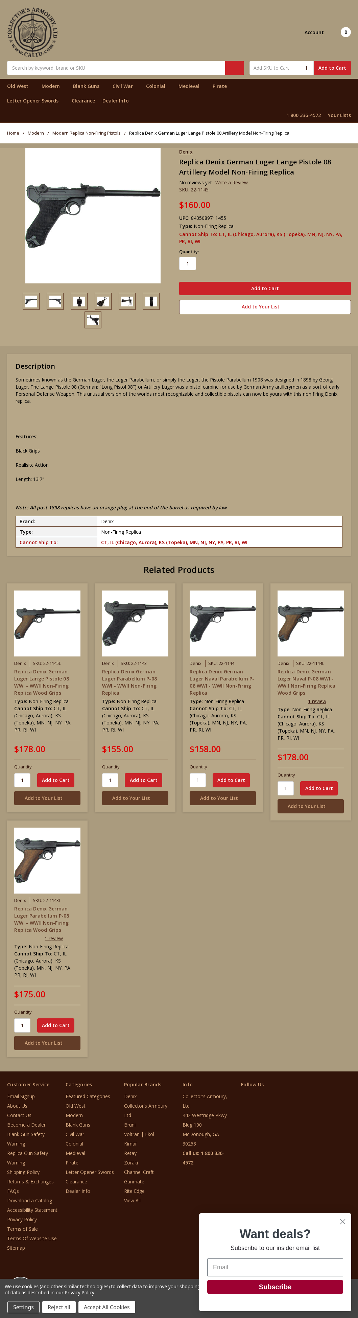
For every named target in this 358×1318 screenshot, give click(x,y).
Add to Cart (332, 68)
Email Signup (21, 1095)
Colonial (158, 86)
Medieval (191, 86)
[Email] (275, 1267)
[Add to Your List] (47, 796)
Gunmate (134, 1180)
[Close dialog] (343, 1222)
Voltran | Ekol (139, 1133)
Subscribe (275, 1287)
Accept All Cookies (107, 1307)
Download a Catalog (29, 1199)
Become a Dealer (26, 1123)
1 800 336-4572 (303, 115)
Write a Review (231, 182)
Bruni (130, 1123)
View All (132, 1199)
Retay (130, 1152)
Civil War (126, 86)
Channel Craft (139, 1170)
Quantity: (189, 252)
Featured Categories (88, 1095)
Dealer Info (115, 100)
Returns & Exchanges (30, 1180)
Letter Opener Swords (35, 100)
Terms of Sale (22, 1227)
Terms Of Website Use (32, 1237)
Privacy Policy (22, 1218)
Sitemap (16, 1246)
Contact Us (19, 1114)
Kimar (130, 1142)
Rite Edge (134, 1189)
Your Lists (339, 115)
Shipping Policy (23, 1170)
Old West (20, 86)
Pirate (223, 86)
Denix (130, 1095)
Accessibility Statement (32, 1208)
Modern (54, 86)
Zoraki (131, 1161)
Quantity (23, 765)
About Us (17, 1104)
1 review (317, 699)
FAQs (13, 1189)
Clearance (83, 100)
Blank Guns (89, 86)
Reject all (59, 1307)
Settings (23, 1307)
